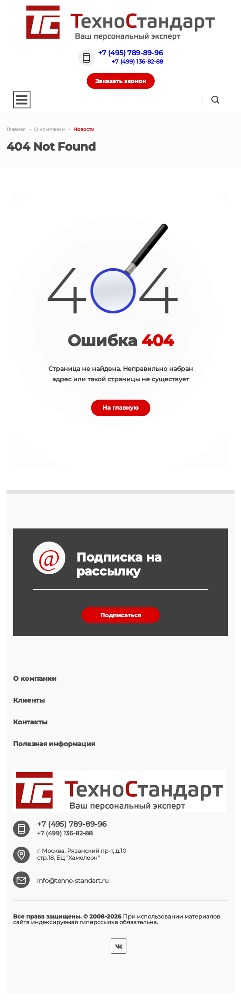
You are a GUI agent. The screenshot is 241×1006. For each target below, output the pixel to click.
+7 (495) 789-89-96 (130, 53)
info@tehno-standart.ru (73, 881)
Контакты (30, 722)
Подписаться (120, 615)
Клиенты (29, 700)
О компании (35, 678)
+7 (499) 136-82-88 (137, 61)
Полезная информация (54, 744)
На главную (120, 407)
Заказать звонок (120, 80)
